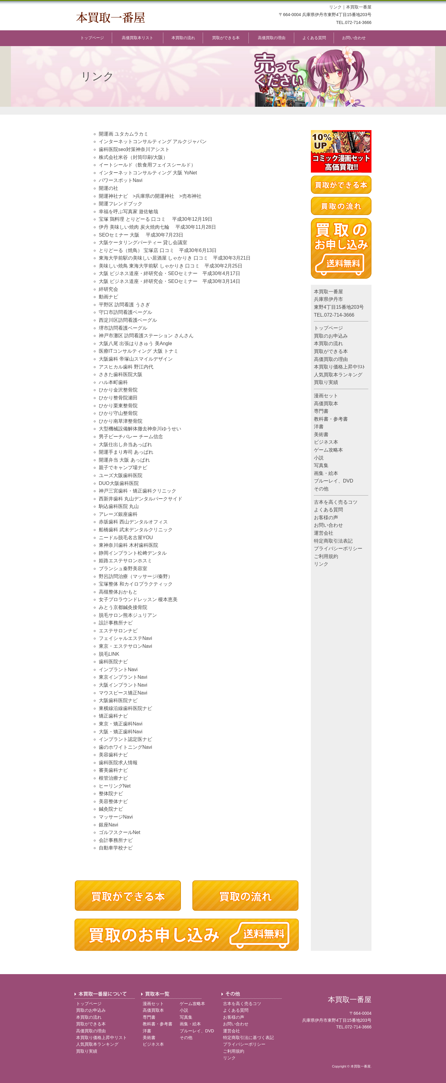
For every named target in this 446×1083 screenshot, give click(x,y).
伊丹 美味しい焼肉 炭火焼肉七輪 (134, 227)
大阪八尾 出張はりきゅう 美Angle (135, 343)
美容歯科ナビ (113, 754)
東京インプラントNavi (123, 677)
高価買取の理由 (271, 37)
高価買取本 (326, 403)
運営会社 (323, 533)
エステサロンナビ (118, 630)
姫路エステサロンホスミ (125, 560)
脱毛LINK (109, 654)
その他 (321, 488)
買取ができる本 (226, 37)
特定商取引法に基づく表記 (248, 1037)
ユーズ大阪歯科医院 (120, 475)
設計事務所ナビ (116, 622)
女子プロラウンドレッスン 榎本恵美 (138, 599)
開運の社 (108, 188)
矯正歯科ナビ (113, 715)
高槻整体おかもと (118, 591)
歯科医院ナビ (113, 661)
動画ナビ (108, 296)
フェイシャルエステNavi (125, 638)
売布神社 (191, 196)
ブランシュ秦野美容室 (123, 568)
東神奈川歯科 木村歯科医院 (128, 545)
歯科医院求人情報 (118, 762)
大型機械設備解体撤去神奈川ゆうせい (140, 428)
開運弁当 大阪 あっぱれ (124, 459)
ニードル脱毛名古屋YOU (126, 537)
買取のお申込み (331, 335)
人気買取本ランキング (338, 374)
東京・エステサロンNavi (125, 646)
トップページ (92, 37)
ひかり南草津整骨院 (120, 421)
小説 (319, 457)
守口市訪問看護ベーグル (125, 312)
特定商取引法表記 (333, 540)
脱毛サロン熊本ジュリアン (128, 615)
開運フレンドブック (120, 203)
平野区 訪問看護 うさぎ (124, 304)
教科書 (321, 419)
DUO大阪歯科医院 (119, 483)
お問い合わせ (354, 37)
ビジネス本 (326, 442)
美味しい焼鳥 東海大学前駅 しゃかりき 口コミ (149, 265)
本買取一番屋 (358, 7)
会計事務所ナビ (116, 840)
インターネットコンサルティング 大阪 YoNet (148, 172)
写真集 (321, 465)
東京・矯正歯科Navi (120, 723)
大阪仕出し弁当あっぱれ (125, 444)
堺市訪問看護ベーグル (123, 328)
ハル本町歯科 (113, 382)
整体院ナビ (111, 793)
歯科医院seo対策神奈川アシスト (134, 149)
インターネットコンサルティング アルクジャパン (153, 141)
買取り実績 (326, 382)
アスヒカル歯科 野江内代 (126, 366)
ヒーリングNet (115, 786)
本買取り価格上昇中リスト (101, 1037)
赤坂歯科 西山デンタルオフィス (133, 521)
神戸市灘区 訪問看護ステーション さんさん (146, 335)
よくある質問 (314, 37)
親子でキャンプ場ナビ (123, 467)
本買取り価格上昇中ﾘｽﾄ (339, 366)
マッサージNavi (116, 816)
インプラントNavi (118, 669)
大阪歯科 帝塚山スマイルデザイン (136, 359)
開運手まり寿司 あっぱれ (126, 452)
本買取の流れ (183, 37)
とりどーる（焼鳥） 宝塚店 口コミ (136, 250)
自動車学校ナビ (116, 847)
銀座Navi (108, 824)
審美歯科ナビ (113, 770)
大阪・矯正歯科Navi (120, 731)
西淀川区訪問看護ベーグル (128, 320)
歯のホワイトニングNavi (125, 747)
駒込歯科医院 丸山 (119, 506)
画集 (319, 473)
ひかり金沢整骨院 (118, 389)
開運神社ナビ (113, 196)
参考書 (340, 419)
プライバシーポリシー (338, 548)
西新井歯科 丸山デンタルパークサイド (140, 498)
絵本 (333, 473)
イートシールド (116, 164)
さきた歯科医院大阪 (120, 374)
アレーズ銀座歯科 (118, 514)
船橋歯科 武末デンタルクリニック (136, 529)
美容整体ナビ (113, 801)
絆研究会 (108, 289)
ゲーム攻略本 (328, 449)
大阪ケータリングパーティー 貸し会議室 (143, 242)
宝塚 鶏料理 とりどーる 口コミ (132, 219)
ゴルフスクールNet (119, 832)
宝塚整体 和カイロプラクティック (136, 584)
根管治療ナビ (113, 778)
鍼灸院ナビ (111, 809)
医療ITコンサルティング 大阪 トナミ (138, 351)
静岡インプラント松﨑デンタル (133, 553)
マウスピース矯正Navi (123, 692)
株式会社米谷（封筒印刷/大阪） (133, 157)
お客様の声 (326, 517)
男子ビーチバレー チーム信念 (131, 436)
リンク (335, 7)
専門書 (321, 411)
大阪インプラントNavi (123, 685)
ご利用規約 (326, 556)
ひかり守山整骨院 (118, 413)
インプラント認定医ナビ (125, 739)
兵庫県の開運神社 (154, 196)
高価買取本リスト (137, 37)
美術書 (321, 434)
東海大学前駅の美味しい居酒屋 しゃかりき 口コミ (153, 258)
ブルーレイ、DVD (333, 480)
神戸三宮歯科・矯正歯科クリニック (137, 490)
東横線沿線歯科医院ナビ (125, 708)
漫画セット (326, 395)
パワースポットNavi (120, 180)
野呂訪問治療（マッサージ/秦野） (136, 576)
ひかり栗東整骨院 (118, 405)
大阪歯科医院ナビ (118, 700)
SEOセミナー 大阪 (119, 234)
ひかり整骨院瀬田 (118, 397)
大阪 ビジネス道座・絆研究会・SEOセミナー (148, 273)
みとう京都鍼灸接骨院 (123, 607)
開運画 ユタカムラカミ (123, 133)
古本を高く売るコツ (336, 502)
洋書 (319, 426)
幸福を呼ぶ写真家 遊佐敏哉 (128, 211)
